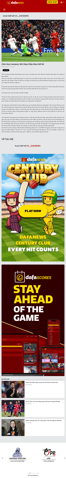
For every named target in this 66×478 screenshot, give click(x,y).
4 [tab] (34, 473)
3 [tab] (32, 473)
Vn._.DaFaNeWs (33, 146)
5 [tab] (36, 473)
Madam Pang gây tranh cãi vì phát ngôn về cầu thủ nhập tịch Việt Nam (44, 420)
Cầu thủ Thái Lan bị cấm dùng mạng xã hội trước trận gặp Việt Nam (43, 401)
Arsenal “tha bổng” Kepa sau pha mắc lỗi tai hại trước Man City (42, 382)
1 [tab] (28, 473)
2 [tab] (30, 473)
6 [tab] (38, 473)
